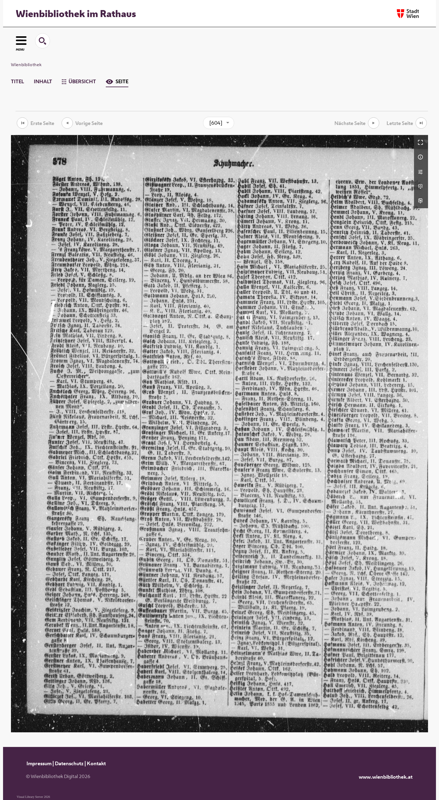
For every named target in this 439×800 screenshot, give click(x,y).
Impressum (39, 763)
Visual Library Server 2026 (33, 796)
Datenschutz (69, 763)
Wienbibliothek (26, 64)
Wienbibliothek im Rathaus (76, 13)
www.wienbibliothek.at (385, 776)
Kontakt (96, 763)
